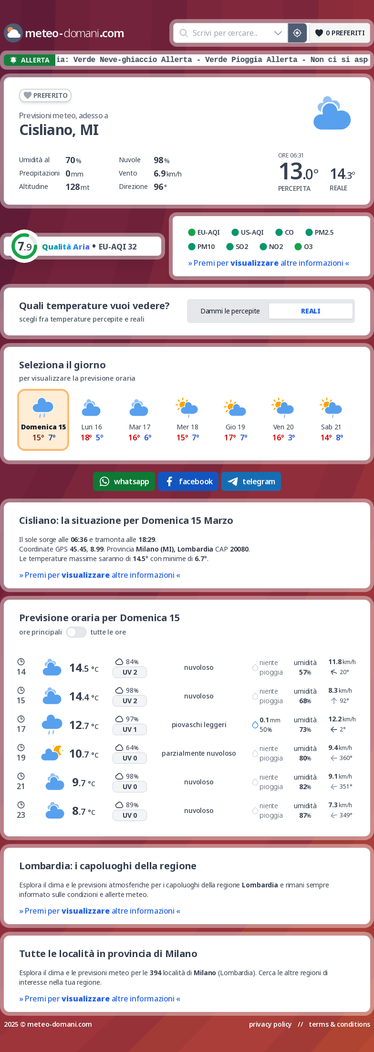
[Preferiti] (339, 33)
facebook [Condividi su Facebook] (188, 481)
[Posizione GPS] (297, 33)
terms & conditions (339, 1024)
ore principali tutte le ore (72, 632)
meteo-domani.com (59, 1024)
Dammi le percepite (230, 310)
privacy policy (270, 1024)
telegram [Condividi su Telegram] (251, 481)
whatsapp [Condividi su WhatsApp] (124, 481)
